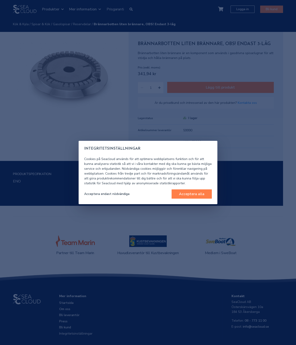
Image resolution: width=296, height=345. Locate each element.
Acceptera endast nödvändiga (107, 194)
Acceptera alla (191, 194)
